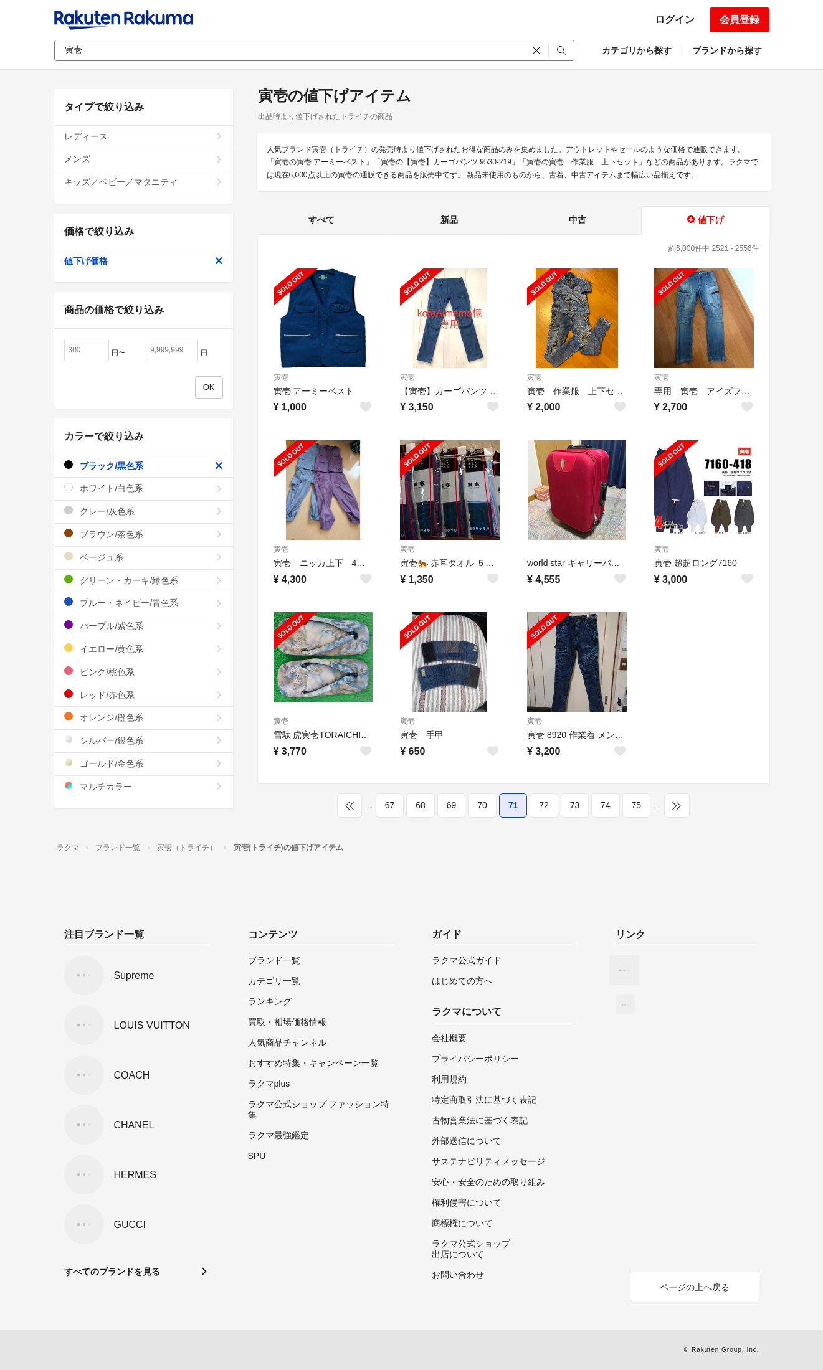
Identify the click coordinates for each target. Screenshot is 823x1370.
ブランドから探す (727, 50)
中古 (577, 220)
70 (482, 805)
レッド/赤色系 (143, 694)
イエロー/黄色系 (143, 648)
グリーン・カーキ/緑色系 (143, 580)
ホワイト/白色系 (143, 488)
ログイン (675, 19)
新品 (449, 220)
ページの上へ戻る (695, 1287)
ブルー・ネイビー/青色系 (143, 602)
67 (390, 805)
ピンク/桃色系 (143, 671)
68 (421, 805)
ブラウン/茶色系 (143, 534)
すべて (321, 220)
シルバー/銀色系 (143, 740)
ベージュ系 (143, 557)
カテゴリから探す (637, 50)
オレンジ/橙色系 (143, 717)
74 (606, 805)
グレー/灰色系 (143, 511)
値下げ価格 (143, 261)
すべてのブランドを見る (112, 1272)
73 (575, 805)
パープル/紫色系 (143, 625)
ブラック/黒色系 (143, 465)
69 (452, 805)
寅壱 (281, 377)
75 (637, 805)
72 (544, 805)
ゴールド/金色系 (143, 763)
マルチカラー (143, 786)
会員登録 (739, 19)
